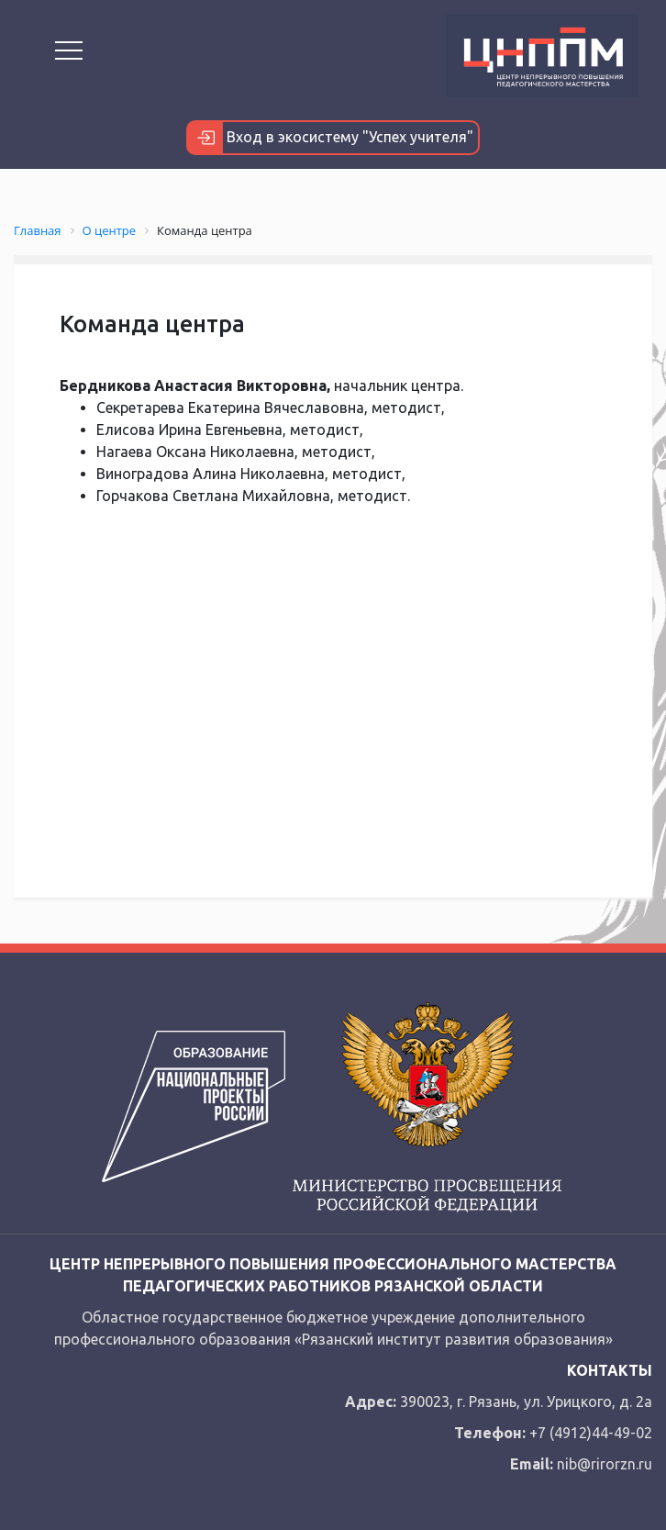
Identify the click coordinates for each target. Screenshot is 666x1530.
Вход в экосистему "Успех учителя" (330, 137)
